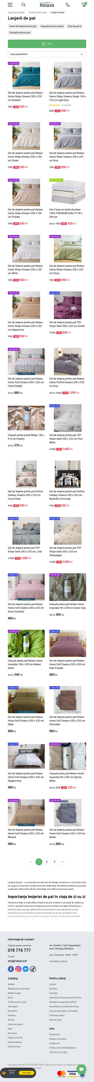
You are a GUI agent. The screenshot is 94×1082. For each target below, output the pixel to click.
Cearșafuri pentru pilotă (52, 26)
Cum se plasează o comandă (63, 1011)
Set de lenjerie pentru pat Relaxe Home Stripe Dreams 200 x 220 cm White (25, 269)
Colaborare (54, 1043)
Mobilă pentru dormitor (19, 988)
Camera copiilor (15, 1024)
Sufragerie (13, 1006)
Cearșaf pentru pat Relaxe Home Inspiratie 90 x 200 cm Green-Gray (67, 606)
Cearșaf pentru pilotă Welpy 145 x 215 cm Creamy (26, 437)
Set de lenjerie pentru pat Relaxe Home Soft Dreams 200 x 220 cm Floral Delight (26, 382)
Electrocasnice (15, 1042)
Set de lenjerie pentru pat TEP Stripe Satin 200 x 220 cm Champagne (65, 551)
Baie (10, 1029)
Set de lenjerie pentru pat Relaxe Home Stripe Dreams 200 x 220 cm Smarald (25, 96)
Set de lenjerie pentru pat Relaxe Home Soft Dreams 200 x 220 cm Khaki (26, 721)
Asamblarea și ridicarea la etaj (63, 1006)
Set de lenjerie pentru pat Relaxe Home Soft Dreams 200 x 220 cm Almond (26, 833)
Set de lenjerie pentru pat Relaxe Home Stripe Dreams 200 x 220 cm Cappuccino (25, 326)
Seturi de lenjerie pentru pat (22, 26)
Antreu (11, 1020)
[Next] (62, 861)
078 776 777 (19, 950)
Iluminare (12, 1033)
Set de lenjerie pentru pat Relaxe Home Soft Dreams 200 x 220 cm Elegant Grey (26, 777)
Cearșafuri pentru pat (19, 32)
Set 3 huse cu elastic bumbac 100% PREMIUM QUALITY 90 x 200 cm (66, 213)
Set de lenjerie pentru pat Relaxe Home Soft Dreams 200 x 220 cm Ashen (67, 833)
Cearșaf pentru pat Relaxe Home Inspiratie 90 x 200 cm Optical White (66, 777)
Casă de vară (14, 1046)
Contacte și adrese (58, 961)
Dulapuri (12, 1015)
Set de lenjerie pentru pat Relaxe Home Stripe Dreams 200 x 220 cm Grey (66, 157)
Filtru (47, 43)
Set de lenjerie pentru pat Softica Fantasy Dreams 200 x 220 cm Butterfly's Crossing (66, 495)
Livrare (52, 984)
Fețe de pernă (74, 26)
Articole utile (55, 1020)
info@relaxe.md (17, 960)
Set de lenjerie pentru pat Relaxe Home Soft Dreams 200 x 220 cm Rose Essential (26, 608)
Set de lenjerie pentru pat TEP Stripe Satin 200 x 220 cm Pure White (66, 439)
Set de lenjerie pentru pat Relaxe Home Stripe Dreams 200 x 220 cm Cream (25, 157)
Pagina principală (16, 12)
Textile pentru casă (37, 12)
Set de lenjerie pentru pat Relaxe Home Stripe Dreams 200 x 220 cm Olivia (66, 269)
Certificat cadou (57, 1015)
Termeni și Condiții (58, 1052)
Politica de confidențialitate (62, 1048)
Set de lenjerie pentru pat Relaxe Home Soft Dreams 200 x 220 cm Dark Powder (67, 664)
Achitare (53, 988)
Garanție (53, 993)
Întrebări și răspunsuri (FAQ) (62, 1002)
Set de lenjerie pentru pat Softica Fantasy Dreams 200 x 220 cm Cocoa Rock (25, 495)
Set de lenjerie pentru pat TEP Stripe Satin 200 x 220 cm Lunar (25, 549)
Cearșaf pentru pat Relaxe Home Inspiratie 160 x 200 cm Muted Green (25, 664)
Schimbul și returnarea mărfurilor (65, 997)
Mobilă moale (14, 993)
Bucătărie (12, 1011)
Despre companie (57, 1039)
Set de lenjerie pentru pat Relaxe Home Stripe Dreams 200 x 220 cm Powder (25, 213)
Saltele (11, 984)
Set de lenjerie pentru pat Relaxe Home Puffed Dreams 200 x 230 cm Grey (66, 382)
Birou (10, 997)
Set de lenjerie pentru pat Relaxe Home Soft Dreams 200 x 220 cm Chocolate (67, 721)
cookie (12, 1075)
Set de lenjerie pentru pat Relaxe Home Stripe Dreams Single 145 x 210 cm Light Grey (67, 96)
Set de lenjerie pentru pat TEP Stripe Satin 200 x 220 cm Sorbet (67, 324)
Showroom (54, 1034)
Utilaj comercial (15, 1037)
